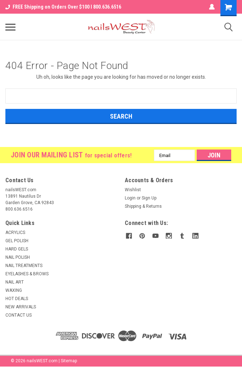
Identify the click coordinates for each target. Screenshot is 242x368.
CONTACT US (18, 315)
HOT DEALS (16, 298)
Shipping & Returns (143, 206)
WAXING (13, 290)
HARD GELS (16, 249)
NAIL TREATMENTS (23, 265)
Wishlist (133, 189)
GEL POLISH (16, 240)
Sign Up (149, 198)
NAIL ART (14, 282)
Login (130, 198)
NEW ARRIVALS (20, 306)
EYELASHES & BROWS (27, 273)
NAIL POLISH (17, 257)
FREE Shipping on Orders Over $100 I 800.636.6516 (63, 7)
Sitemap (69, 360)
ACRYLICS (15, 232)
